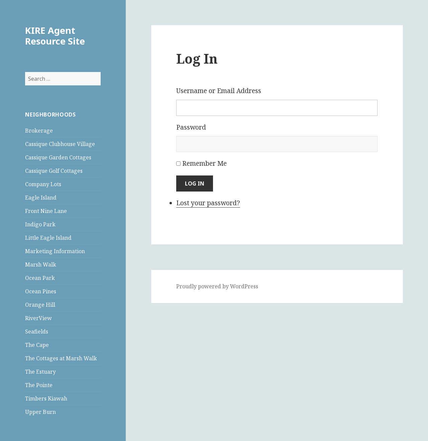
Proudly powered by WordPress (217, 286)
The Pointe (38, 385)
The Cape (37, 345)
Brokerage (39, 130)
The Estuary (40, 371)
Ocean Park (40, 278)
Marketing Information (55, 251)
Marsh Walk (40, 264)
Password (191, 127)
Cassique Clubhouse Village (60, 144)
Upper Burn (40, 412)
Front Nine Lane (46, 211)
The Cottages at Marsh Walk (61, 358)
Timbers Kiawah (46, 398)
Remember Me (204, 163)
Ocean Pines (40, 291)
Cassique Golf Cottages (54, 170)
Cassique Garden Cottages (58, 157)
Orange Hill (40, 304)
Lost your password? (208, 203)
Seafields (36, 331)
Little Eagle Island (48, 237)
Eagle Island (41, 197)
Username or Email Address (218, 90)
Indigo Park (40, 224)
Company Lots (43, 184)
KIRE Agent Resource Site (55, 35)
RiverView (38, 318)
